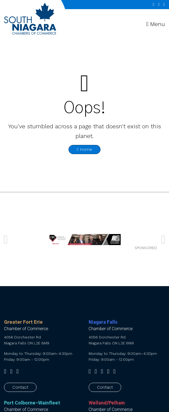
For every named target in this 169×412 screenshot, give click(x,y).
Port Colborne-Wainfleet (32, 403)
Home (84, 149)
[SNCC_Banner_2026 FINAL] (84, 239)
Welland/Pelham (107, 403)
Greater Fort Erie (23, 322)
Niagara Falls (103, 322)
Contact (20, 387)
